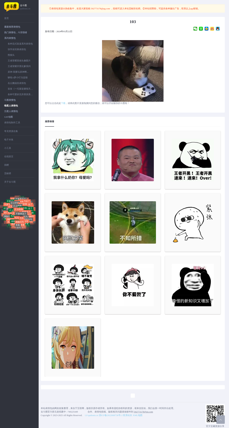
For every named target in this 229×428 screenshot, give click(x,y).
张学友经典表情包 (17, 49)
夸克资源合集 (11, 131)
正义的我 (17, 207)
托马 (9, 209)
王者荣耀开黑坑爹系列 (19, 66)
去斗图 (27, 7)
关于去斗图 (10, 181)
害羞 (4, 211)
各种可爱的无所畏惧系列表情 (21, 94)
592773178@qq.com (100, 8)
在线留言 (8, 156)
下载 (63, 103)
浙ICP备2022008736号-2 (111, 415)
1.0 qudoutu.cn (91, 415)
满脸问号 (8, 217)
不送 (10, 225)
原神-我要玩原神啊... (18, 72)
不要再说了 (21, 215)
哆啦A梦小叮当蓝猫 (18, 77)
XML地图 (137, 415)
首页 (6, 18)
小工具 (7, 148)
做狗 (19, 228)
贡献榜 (7, 173)
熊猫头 (11, 55)
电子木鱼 (8, 139)
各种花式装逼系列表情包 (20, 43)
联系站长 (127, 415)
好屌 (22, 198)
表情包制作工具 (12, 122)
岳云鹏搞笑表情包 (17, 83)
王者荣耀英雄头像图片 (19, 60)
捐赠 (6, 165)
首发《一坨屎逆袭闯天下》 (21, 88)
